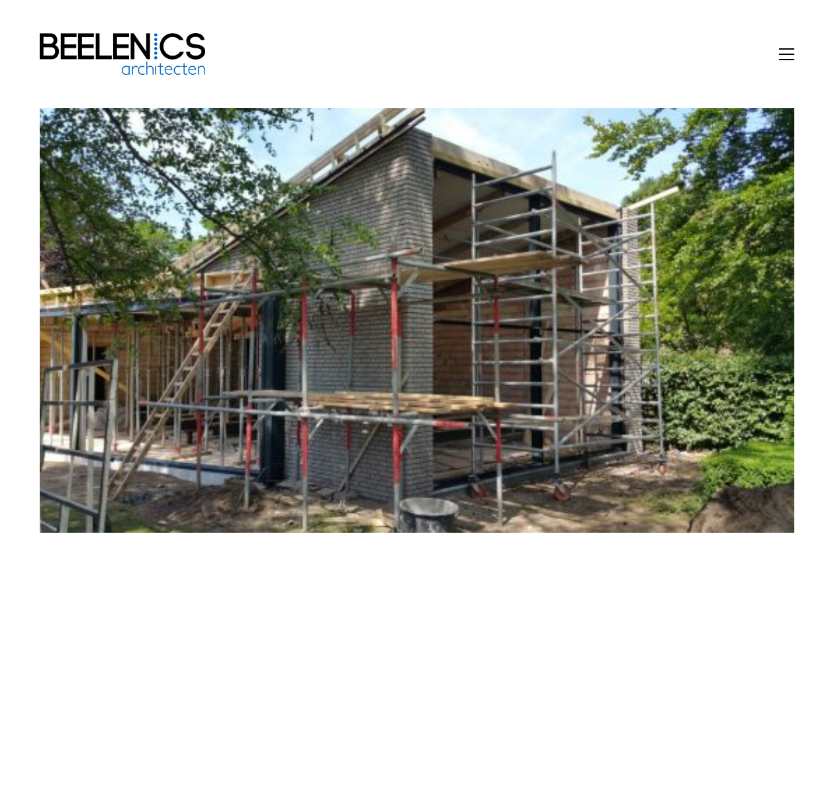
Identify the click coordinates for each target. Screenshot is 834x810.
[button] (786, 54)
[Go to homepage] (122, 54)
